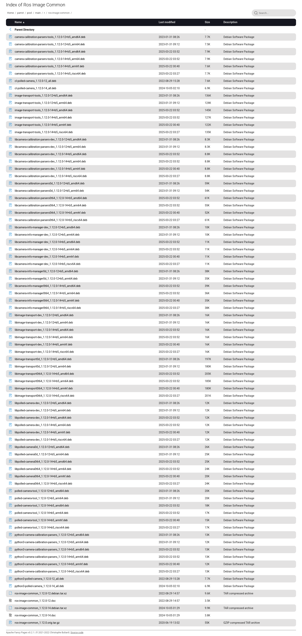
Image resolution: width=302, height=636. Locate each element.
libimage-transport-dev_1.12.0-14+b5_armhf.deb (43, 344)
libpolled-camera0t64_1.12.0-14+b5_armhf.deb (42, 476)
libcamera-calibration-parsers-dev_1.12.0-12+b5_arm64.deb (50, 146)
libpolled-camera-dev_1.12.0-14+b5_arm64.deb (43, 425)
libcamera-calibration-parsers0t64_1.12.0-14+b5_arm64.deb (50, 205)
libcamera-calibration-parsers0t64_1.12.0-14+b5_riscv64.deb (51, 220)
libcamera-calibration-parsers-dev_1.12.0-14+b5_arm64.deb (50, 161)
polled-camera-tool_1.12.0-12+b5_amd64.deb (42, 490)
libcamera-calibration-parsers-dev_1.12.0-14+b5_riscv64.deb (51, 176)
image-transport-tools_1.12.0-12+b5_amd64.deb (43, 95)
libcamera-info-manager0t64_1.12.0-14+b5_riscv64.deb (48, 307)
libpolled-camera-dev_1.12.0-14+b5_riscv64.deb (43, 439)
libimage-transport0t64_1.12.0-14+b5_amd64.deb (44, 373)
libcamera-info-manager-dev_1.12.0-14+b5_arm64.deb (47, 249)
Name (18, 22)
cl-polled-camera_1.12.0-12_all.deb (35, 80)
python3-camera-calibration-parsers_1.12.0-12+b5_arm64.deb (51, 542)
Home (10, 12)
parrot (20, 12)
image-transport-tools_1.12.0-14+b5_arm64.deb (43, 117)
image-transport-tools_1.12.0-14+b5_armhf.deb (43, 124)
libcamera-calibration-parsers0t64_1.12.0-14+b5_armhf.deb (50, 212)
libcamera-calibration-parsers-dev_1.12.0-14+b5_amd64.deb (50, 154)
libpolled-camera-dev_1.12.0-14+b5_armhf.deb (42, 432)
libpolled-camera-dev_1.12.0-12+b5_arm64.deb (43, 410)
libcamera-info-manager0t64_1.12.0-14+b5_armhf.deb (47, 300)
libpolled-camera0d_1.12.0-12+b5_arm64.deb (42, 454)
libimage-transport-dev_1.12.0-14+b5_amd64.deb (44, 329)
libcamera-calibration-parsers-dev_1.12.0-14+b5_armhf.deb (50, 168)
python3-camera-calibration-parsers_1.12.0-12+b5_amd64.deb (52, 534)
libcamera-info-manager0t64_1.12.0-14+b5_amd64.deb (48, 285)
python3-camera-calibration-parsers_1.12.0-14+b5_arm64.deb (51, 556)
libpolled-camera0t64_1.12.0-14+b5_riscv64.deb (43, 483)
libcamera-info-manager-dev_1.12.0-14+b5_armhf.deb (47, 256)
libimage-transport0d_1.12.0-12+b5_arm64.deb (43, 366)
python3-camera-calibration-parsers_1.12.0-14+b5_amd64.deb (52, 549)
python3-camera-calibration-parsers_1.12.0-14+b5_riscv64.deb (52, 571)
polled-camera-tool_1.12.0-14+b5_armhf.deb (41, 520)
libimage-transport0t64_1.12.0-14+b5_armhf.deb (44, 388)
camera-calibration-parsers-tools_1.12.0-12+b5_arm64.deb (50, 44)
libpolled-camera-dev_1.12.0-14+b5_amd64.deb (43, 417)
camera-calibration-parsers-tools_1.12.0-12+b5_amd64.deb (50, 37)
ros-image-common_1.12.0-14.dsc (35, 615)
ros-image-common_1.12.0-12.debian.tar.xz (41, 593)
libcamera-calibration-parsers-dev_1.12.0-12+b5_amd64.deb (50, 139)
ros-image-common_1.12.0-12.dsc (35, 600)
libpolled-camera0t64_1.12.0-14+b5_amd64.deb (43, 461)
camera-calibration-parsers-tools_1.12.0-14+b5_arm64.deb (50, 58)
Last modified (167, 22)
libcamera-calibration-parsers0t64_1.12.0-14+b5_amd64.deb (51, 198)
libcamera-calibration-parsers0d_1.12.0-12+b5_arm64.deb (49, 190)
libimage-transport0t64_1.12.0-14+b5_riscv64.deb (44, 395)
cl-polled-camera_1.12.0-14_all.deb (35, 88)
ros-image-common (59, 12)
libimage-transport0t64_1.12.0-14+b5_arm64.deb (44, 381)
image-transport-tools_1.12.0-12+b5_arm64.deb (43, 102)
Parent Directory (24, 29)
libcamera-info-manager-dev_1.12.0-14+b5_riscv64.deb (47, 263)
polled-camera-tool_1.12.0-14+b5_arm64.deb (41, 512)
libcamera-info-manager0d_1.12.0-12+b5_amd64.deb (46, 271)
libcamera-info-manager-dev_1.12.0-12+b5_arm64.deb (47, 234)
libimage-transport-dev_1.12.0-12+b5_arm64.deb (44, 322)
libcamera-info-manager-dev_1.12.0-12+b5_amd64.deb (47, 227)
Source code (76, 632)
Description (230, 22)
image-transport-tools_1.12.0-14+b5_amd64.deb (43, 110)
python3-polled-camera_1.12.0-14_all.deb (39, 586)
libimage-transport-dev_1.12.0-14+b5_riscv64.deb (44, 351)
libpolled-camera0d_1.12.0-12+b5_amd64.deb (42, 447)
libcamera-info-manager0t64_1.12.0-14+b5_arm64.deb (47, 293)
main (38, 12)
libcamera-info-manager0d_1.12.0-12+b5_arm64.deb (46, 278)
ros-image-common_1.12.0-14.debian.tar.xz (41, 608)
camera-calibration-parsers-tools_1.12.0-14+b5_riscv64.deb (50, 73)
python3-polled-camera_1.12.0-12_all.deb (39, 578)
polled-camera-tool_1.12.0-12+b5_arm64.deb (41, 498)
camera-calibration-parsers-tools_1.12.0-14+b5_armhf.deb (49, 66)
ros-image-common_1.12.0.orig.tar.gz (37, 622)
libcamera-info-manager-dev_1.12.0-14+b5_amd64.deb (47, 242)
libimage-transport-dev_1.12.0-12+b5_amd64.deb (44, 315)
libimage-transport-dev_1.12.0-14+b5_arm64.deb (44, 337)
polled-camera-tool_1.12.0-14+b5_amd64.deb (42, 505)
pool (29, 12)
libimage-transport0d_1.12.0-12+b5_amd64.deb (43, 359)
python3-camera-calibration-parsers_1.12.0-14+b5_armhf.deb (51, 564)
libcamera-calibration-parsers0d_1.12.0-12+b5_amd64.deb (49, 183)
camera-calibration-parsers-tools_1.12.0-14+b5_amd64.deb (50, 51)
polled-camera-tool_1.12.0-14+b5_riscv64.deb (42, 527)
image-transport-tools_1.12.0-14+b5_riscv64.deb (44, 132)
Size (207, 22)
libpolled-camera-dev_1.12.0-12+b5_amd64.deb (43, 403)
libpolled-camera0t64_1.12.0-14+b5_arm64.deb (43, 468)
